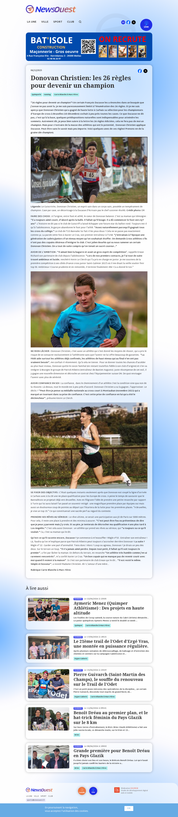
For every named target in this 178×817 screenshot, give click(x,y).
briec (77, 735)
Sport (57, 22)
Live (143, 22)
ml (123, 22)
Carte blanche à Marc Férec (66, 94)
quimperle (36, 94)
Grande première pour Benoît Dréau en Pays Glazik (112, 753)
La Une (31, 22)
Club (70, 22)
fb (128, 22)
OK (129, 808)
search (81, 22)
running (47, 94)
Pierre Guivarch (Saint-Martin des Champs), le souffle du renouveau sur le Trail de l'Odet (109, 679)
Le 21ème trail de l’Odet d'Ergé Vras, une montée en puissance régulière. (111, 644)
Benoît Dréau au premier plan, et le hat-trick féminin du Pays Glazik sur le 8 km (111, 717)
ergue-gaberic (81, 658)
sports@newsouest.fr (36, 800)
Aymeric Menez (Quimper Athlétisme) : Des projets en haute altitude (109, 608)
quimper (78, 625)
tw (133, 22)
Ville (44, 22)
